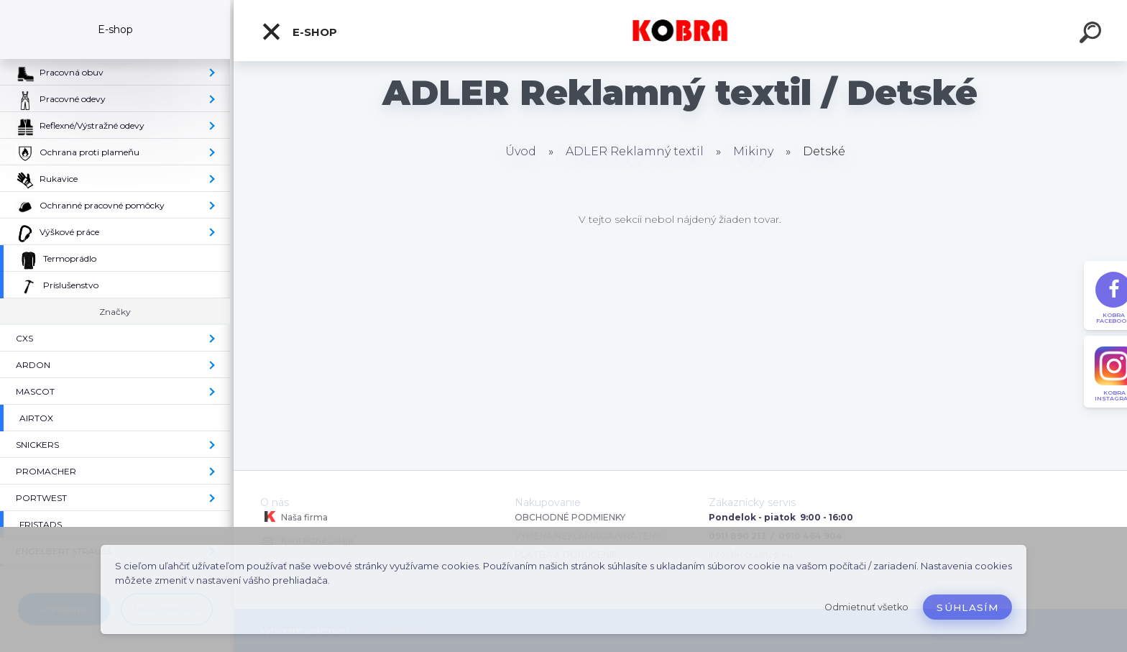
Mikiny (753, 151)
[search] (1092, 34)
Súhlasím (967, 607)
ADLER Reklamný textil (635, 151)
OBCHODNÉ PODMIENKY (570, 517)
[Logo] (680, 30)
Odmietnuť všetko (866, 607)
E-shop (299, 31)
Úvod (520, 151)
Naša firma (294, 517)
